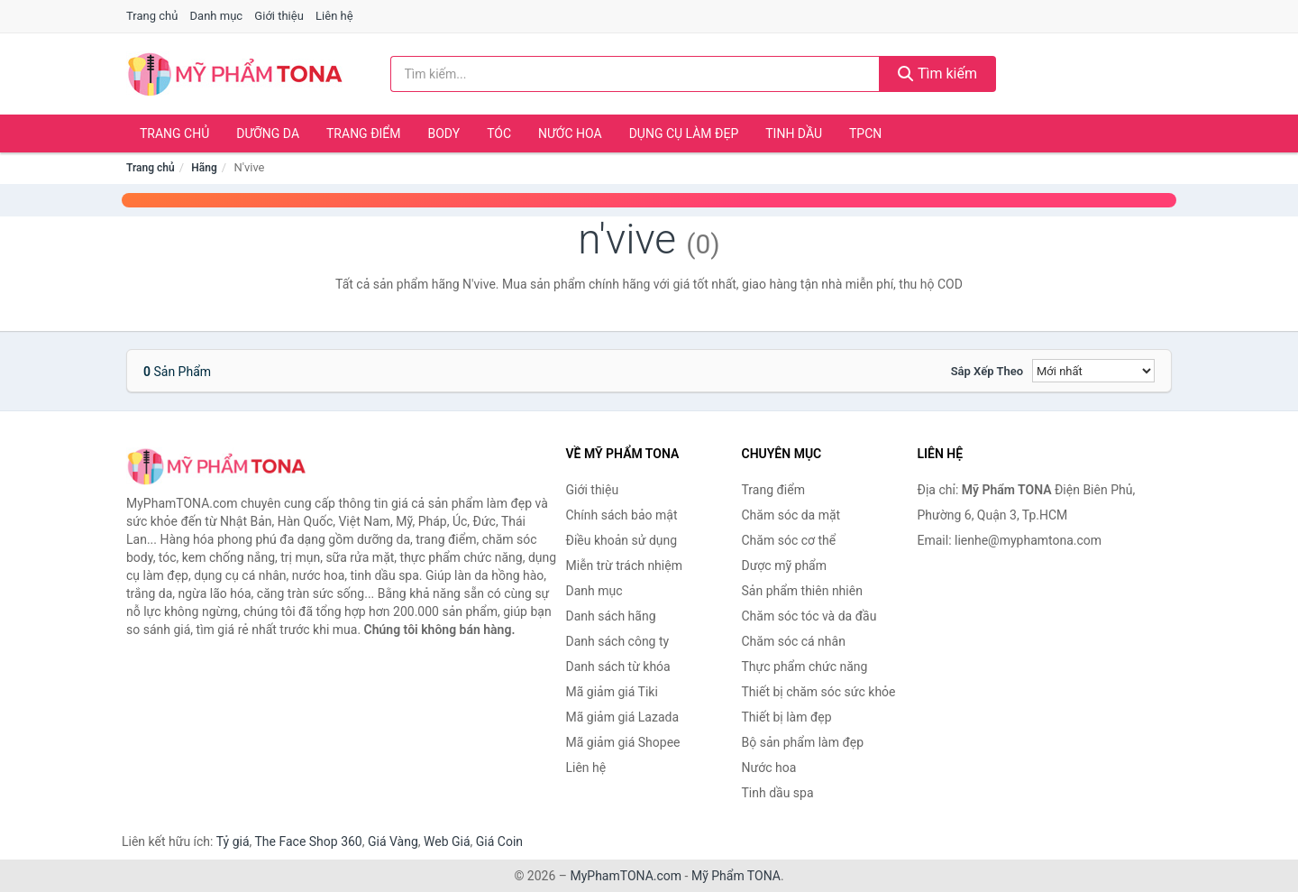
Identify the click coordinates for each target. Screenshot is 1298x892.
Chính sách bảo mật (622, 515)
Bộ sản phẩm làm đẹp (803, 742)
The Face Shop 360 (307, 841)
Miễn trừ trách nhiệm (624, 565)
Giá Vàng (393, 841)
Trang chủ (152, 16)
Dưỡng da (267, 133)
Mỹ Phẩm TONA (736, 876)
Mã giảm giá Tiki (612, 692)
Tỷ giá (233, 841)
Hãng (203, 167)
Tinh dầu (793, 133)
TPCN (865, 133)
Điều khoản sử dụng (622, 540)
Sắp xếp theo (987, 371)
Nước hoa (570, 133)
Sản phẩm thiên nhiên (802, 591)
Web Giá (447, 841)
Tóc (499, 133)
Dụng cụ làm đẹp (684, 133)
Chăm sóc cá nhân (794, 641)
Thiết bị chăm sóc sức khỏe (819, 692)
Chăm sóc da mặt (791, 515)
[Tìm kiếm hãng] (635, 74)
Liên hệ (334, 16)
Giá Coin (499, 841)
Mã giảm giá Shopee (623, 742)
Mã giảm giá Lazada (623, 717)
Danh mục (216, 16)
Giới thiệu (278, 16)
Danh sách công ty (618, 641)
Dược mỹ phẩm (784, 565)
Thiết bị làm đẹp (787, 717)
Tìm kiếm (937, 73)
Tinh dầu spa (778, 793)
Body (444, 133)
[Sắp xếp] (1093, 370)
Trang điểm (363, 133)
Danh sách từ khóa (618, 666)
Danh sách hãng (611, 616)
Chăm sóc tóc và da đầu (809, 616)
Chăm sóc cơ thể (789, 540)
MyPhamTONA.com (625, 876)
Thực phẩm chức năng (805, 666)
